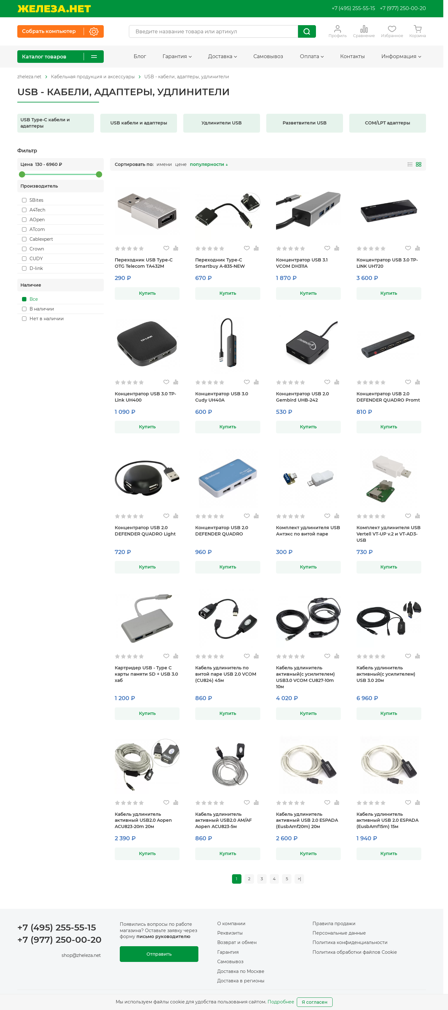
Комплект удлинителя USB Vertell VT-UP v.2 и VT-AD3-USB (389, 534)
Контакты (352, 56)
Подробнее (281, 1002)
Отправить (159, 955)
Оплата (312, 56)
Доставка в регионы (240, 982)
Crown (33, 249)
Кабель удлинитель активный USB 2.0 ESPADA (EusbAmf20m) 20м (307, 820)
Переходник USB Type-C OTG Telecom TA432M (144, 263)
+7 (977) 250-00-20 (403, 8)
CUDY (32, 258)
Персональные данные (339, 934)
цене (181, 164)
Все (30, 299)
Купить (147, 293)
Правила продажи (334, 925)
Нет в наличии (43, 318)
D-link (32, 268)
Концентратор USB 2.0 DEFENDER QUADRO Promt (388, 397)
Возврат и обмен (237, 944)
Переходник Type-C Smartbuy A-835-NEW (220, 263)
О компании (231, 925)
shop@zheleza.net (81, 956)
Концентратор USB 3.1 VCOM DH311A (302, 263)
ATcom (33, 229)
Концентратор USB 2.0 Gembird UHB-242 (302, 397)
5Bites (32, 200)
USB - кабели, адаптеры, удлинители (186, 77)
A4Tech (33, 210)
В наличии (38, 309)
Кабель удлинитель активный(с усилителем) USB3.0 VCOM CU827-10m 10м (305, 677)
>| (303, 879)
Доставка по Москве (240, 972)
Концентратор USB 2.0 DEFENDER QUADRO (221, 531)
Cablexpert (37, 239)
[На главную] (54, 9)
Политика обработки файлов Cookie (354, 953)
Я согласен (315, 1002)
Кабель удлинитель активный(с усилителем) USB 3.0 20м (386, 674)
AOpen (33, 219)
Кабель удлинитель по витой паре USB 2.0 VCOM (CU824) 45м (225, 674)
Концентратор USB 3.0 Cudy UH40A (221, 397)
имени (164, 164)
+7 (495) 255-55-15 (353, 8)
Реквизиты (230, 934)
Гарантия (177, 56)
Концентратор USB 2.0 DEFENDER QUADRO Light (145, 531)
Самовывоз (268, 56)
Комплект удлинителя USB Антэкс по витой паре (308, 531)
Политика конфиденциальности (350, 944)
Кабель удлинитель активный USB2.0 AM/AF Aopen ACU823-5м (223, 820)
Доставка (222, 56)
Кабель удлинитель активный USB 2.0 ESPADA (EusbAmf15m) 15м (387, 820)
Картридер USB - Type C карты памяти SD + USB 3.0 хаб (146, 674)
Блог (140, 56)
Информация (401, 56)
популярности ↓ (209, 164)
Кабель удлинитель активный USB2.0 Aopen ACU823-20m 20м (143, 820)
